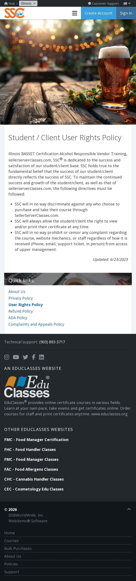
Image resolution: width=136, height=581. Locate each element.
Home (9, 532)
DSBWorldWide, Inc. (26, 515)
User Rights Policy (25, 304)
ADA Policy (17, 317)
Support (11, 571)
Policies (11, 563)
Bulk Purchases (18, 548)
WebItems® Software (28, 520)
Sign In (126, 13)
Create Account (98, 13)
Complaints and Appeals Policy (36, 324)
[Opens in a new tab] (6, 357)
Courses (11, 540)
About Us (16, 291)
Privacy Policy (20, 298)
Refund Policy (20, 311)
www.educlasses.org (109, 413)
